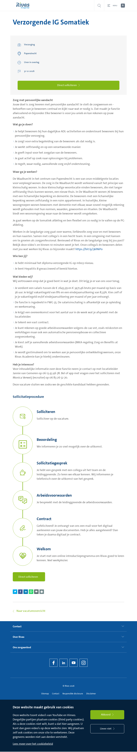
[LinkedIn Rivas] (63, 663)
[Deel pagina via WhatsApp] (31, 592)
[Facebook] (53, 663)
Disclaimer (91, 693)
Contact (55, 693)
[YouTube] (73, 663)
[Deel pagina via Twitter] (15, 592)
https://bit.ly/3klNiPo (89, 249)
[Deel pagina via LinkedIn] (25, 592)
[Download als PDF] (41, 592)
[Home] (23, 5)
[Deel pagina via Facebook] (20, 592)
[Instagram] (83, 663)
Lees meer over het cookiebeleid (33, 744)
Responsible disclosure (73, 693)
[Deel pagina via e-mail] (36, 592)
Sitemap (45, 693)
